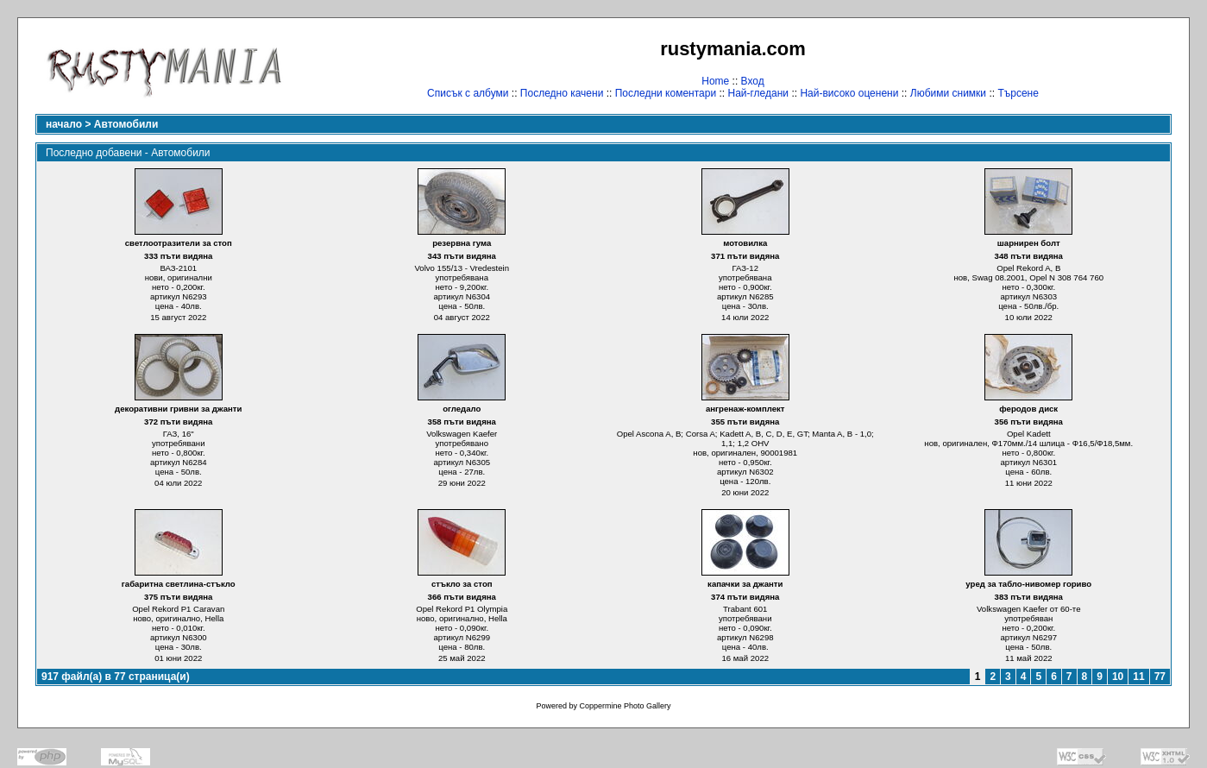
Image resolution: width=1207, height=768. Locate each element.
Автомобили (126, 124)
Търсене (1017, 93)
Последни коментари (665, 93)
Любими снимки (948, 93)
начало (64, 124)
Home (715, 81)
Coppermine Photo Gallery (624, 706)
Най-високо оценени (849, 93)
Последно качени (562, 93)
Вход (752, 81)
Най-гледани (758, 93)
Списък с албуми (467, 93)
